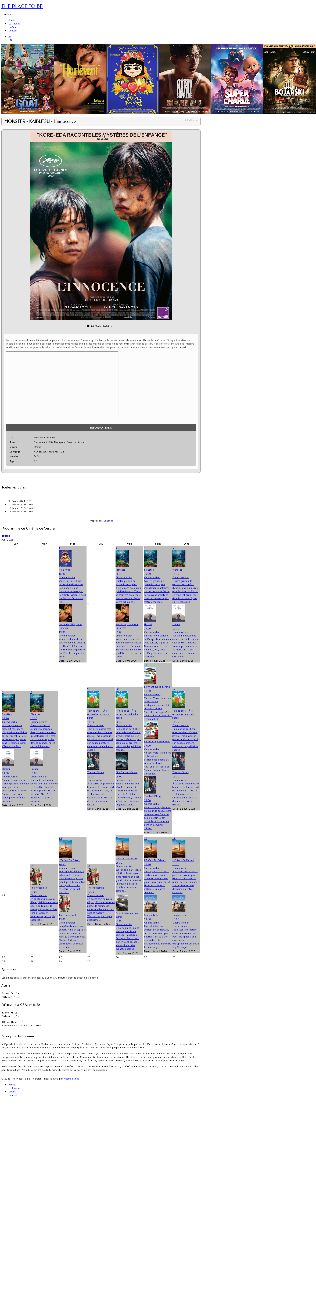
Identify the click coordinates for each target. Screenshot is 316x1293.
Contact (12, 30)
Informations (101, 427)
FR (9, 36)
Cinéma (12, 27)
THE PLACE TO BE (22, 6)
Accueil (12, 20)
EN (10, 40)
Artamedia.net (71, 1078)
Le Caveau (14, 23)
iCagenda (108, 520)
